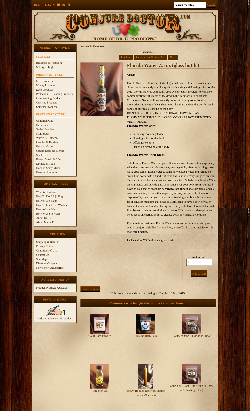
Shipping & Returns (47, 241)
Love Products (44, 81)
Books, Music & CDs (48, 159)
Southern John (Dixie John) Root (192, 335)
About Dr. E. (43, 217)
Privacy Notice (44, 246)
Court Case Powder (99, 335)
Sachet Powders (45, 129)
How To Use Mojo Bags (50, 196)
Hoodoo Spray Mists (48, 167)
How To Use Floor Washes (51, 205)
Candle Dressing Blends (50, 150)
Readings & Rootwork (49, 62)
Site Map (41, 259)
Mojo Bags (42, 133)
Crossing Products (46, 102)
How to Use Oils (45, 209)
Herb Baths (42, 125)
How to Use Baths (46, 200)
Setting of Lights (45, 67)
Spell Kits (41, 155)
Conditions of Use (46, 250)
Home (38, 4)
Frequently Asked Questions (52, 287)
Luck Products (44, 89)
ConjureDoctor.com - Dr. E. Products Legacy (101, 408)
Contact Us (42, 254)
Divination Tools (45, 163)
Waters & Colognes (47, 137)
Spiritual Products (46, 106)
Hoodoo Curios (45, 146)
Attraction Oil (100, 379)
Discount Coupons (46, 263)
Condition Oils (44, 120)
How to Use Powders (48, 213)
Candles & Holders (47, 142)
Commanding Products (49, 98)
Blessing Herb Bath (145, 335)
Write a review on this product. (55, 317)
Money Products (45, 85)
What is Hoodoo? (46, 192)
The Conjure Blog (162, 227)
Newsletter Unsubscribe (49, 267)
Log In (50, 4)
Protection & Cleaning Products (54, 93)
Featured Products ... (48, 172)
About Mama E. (45, 222)
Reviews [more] (55, 299)
